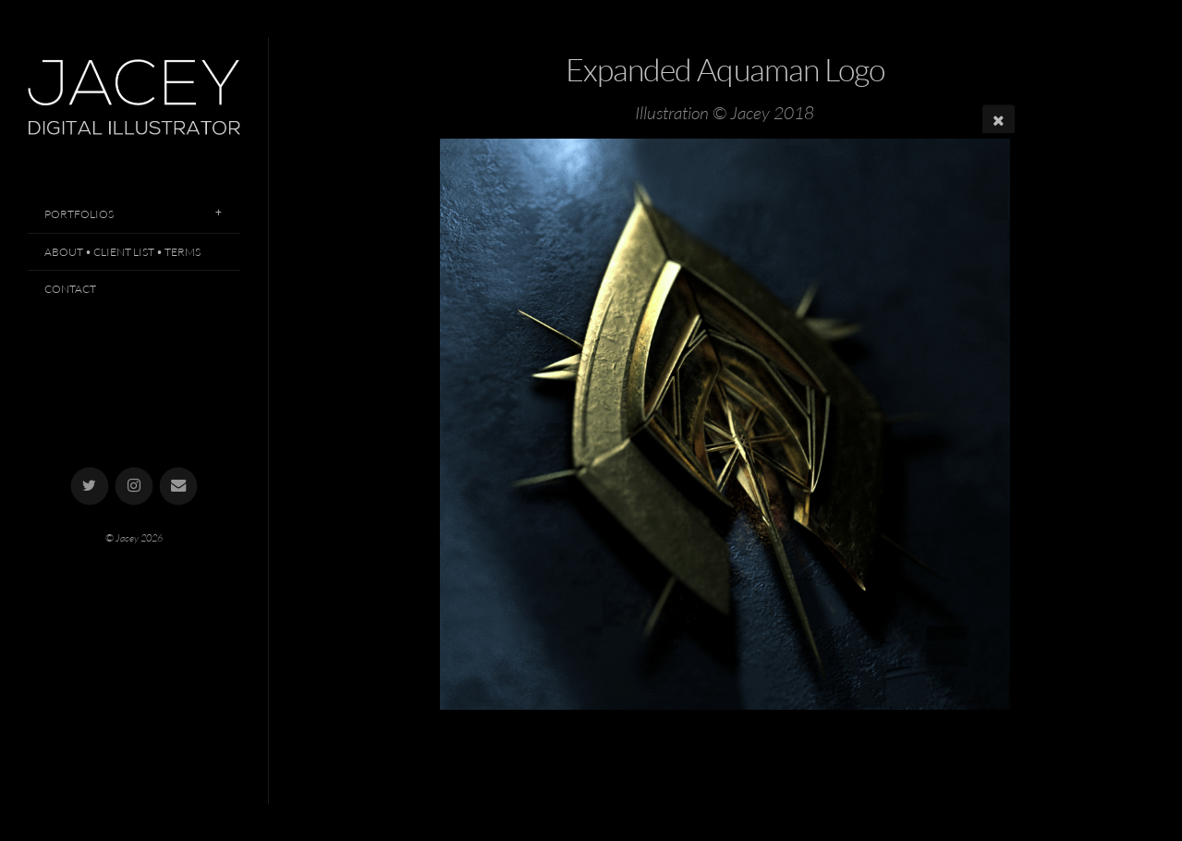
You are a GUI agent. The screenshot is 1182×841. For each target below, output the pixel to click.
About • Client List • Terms (122, 252)
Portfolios (79, 214)
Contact (70, 289)
